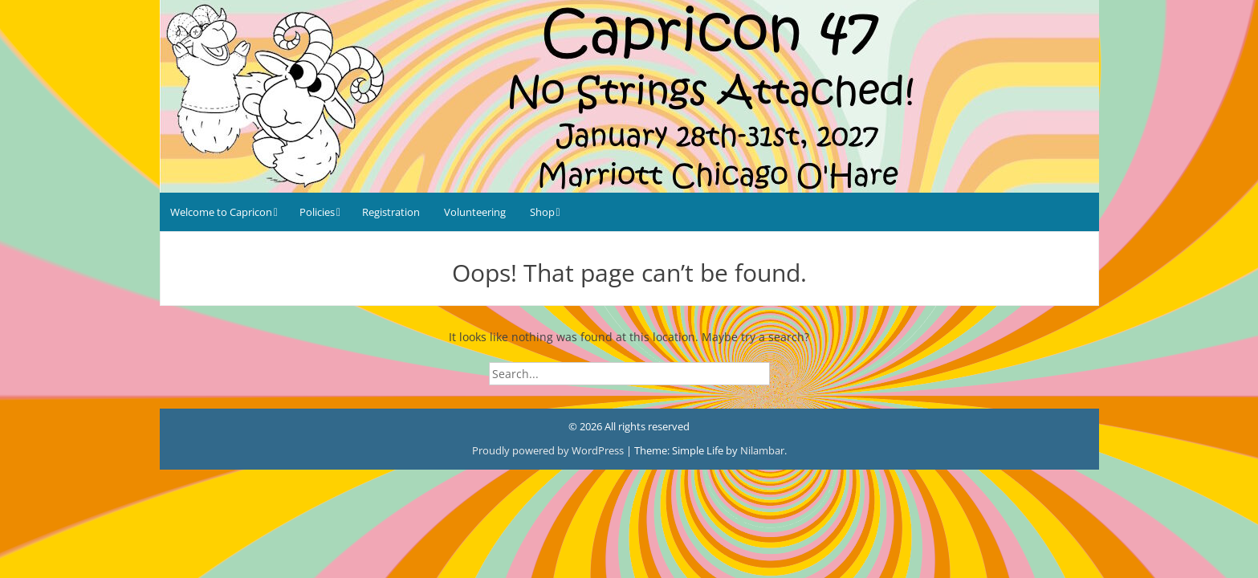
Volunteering (475, 212)
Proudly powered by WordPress (549, 450)
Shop (542, 212)
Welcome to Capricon (221, 212)
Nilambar (762, 450)
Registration (391, 212)
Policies (317, 212)
